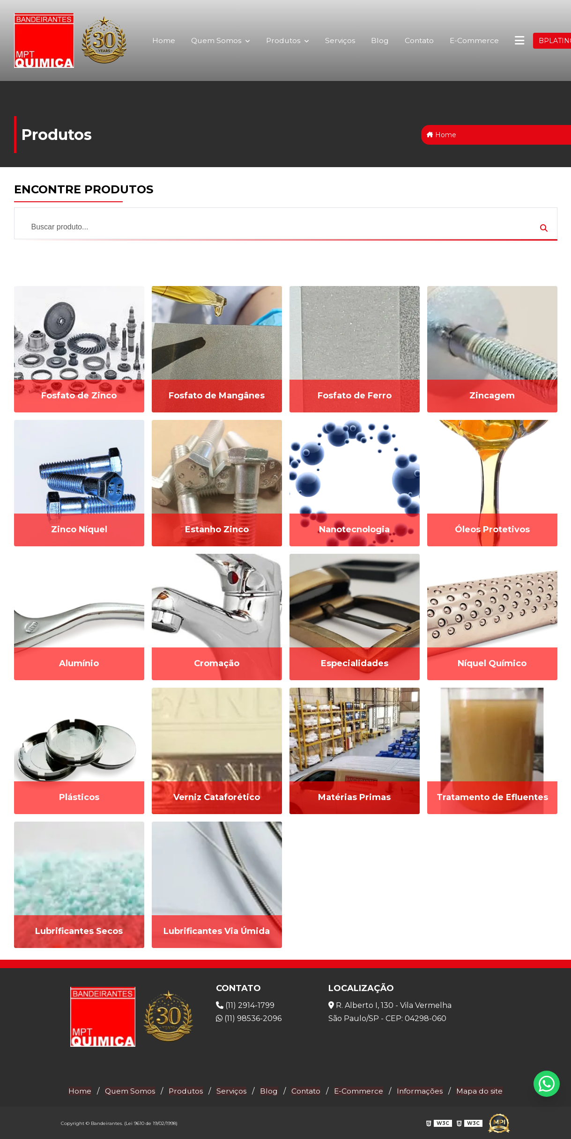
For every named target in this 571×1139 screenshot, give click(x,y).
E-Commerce (474, 40)
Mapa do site (483, 1090)
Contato (418, 40)
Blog (378, 40)
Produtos (285, 35)
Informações (422, 1090)
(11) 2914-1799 (245, 1004)
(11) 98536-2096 (249, 1018)
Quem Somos (217, 35)
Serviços (338, 40)
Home (160, 40)
